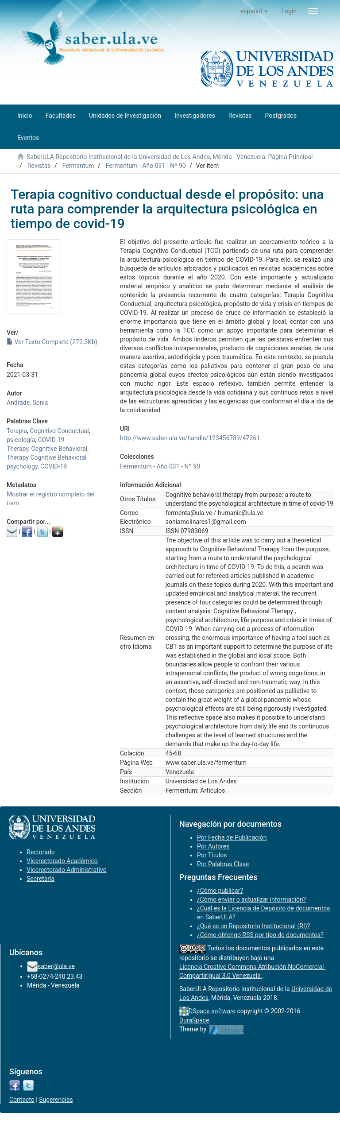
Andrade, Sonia (27, 402)
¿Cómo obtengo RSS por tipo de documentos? (260, 934)
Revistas (39, 165)
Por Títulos (212, 855)
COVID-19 (51, 439)
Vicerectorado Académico (62, 860)
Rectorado (41, 852)
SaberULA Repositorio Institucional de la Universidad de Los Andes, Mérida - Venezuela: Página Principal (170, 156)
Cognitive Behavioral (59, 448)
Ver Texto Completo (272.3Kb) (52, 341)
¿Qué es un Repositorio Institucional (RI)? (253, 926)
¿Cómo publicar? (220, 890)
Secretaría (40, 878)
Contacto (22, 1099)
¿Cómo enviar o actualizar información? (251, 899)
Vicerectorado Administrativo (67, 869)
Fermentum (78, 165)
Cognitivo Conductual (59, 430)
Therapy (17, 448)
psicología (21, 439)
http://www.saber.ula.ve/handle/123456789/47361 (190, 438)
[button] (254, 11)
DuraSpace (194, 1020)
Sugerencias (56, 1099)
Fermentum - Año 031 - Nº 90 (146, 165)
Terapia (17, 430)
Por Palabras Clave (223, 864)
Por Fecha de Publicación (232, 837)
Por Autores (213, 846)
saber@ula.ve (56, 965)
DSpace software (212, 1011)
